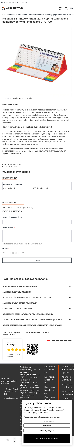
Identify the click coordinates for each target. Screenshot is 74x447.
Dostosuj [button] (47, 425)
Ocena (5, 248)
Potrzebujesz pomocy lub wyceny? (20, 287)
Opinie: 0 (16, 98)
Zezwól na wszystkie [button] (47, 438)
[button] (48, 340)
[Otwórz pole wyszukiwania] (66, 8)
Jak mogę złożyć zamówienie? (17, 292)
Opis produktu (10, 104)
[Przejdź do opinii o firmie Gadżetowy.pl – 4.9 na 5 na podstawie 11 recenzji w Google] (12, 349)
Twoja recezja (7, 227)
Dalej (37, 260)
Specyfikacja (9, 178)
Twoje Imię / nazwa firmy (12, 217)
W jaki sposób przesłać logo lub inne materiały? (27, 298)
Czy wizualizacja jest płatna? (17, 309)
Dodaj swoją (27, 98)
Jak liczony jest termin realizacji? (20, 303)
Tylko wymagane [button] (47, 431)
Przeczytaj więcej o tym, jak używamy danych (42, 417)
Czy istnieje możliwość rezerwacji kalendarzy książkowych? (33, 325)
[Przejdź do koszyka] (71, 8)
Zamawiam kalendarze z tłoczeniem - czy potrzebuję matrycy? (33, 320)
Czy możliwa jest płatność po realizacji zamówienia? (28, 314)
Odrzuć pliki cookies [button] (47, 421)
